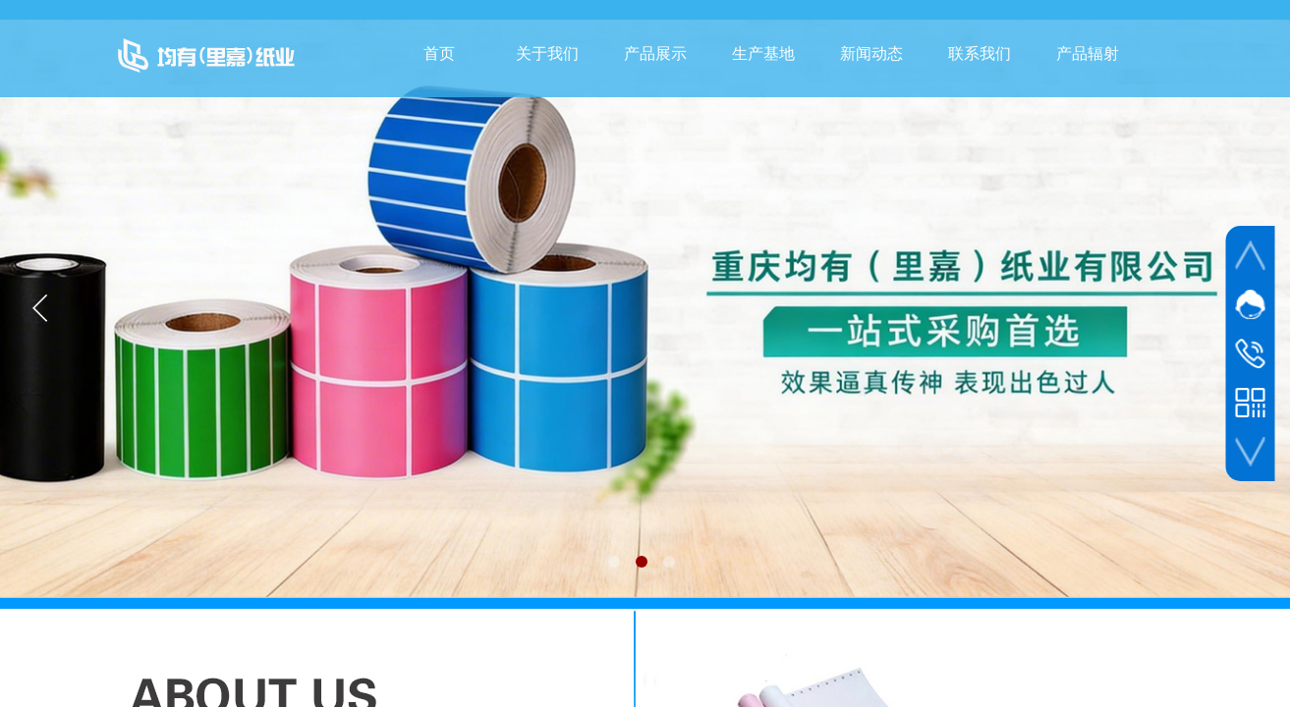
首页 (439, 53)
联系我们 (979, 53)
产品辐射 (1087, 53)
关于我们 (547, 53)
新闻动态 (871, 53)
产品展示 (655, 53)
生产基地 (763, 53)
